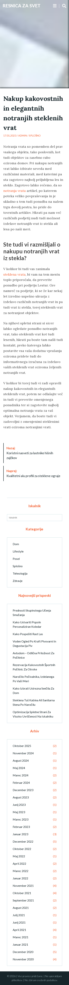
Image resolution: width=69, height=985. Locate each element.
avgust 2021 (21, 907)
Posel (16, 558)
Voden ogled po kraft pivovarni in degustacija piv (34, 643)
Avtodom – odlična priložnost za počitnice (33, 655)
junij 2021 (19, 922)
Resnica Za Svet (21, 5)
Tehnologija (20, 573)
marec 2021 (20, 937)
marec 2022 (20, 871)
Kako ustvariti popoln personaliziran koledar (27, 624)
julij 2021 (19, 915)
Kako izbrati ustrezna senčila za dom (33, 691)
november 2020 (23, 959)
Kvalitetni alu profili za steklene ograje (33, 473)
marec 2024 (20, 775)
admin (22, 135)
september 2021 (23, 900)
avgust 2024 (21, 760)
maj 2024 (19, 768)
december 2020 (23, 952)
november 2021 (23, 885)
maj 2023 (19, 812)
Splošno (35, 135)
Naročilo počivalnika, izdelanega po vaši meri (33, 679)
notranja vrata (14, 191)
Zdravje (17, 580)
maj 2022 (19, 856)
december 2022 (23, 841)
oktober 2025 (22, 745)
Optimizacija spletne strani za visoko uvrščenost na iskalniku (33, 714)
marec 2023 (20, 819)
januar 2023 (20, 834)
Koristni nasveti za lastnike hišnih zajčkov (29, 453)
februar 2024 (21, 782)
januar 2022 (20, 878)
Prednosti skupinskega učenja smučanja (32, 612)
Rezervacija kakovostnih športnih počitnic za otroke (34, 667)
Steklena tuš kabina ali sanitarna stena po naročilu (34, 702)
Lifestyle (18, 551)
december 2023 (23, 790)
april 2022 (19, 863)
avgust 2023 (21, 797)
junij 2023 (19, 804)
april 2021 (19, 929)
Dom (16, 544)
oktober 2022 (22, 849)
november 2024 (23, 753)
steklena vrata (14, 274)
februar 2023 (21, 826)
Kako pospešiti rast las (28, 634)
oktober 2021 (22, 893)
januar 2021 (20, 944)
